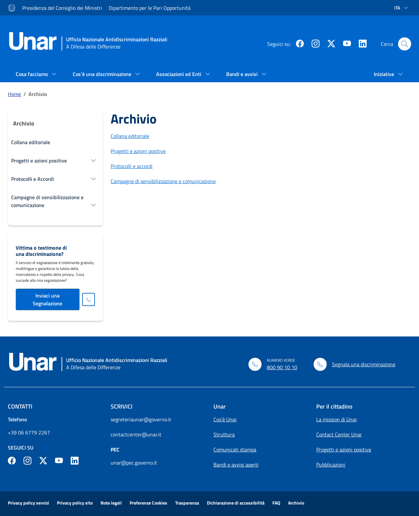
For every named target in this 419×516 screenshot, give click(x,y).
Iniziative (384, 74)
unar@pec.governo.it (134, 463)
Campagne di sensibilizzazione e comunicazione (163, 181)
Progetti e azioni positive (138, 151)
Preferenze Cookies (148, 502)
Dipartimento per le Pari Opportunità (150, 8)
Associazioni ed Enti (179, 74)
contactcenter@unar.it (136, 434)
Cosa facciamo (32, 74)
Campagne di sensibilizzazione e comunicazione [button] (47, 201)
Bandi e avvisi (242, 74)
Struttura (224, 434)
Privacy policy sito (75, 502)
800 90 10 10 (282, 367)
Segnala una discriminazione (363, 364)
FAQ (276, 502)
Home (14, 94)
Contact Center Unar (339, 434)
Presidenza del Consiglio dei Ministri (62, 8)
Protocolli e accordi (132, 166)
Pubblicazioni (330, 464)
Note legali (111, 502)
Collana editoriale (30, 142)
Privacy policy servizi (28, 502)
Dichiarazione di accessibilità (235, 502)
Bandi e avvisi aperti (236, 464)
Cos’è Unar (225, 419)
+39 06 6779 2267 (29, 432)
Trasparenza (187, 502)
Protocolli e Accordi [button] (32, 179)
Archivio (296, 502)
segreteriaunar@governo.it (141, 419)
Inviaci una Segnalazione (47, 299)
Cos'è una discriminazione (103, 74)
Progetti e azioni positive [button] (39, 160)
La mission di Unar (336, 419)
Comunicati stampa (234, 449)
